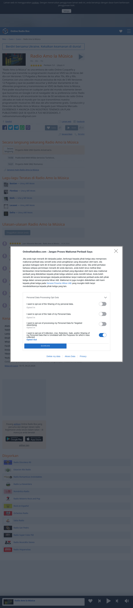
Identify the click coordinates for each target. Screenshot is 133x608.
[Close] (117, 252)
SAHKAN (45, 346)
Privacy (83, 356)
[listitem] (66, 297)
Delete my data (53, 356)
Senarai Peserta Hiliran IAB (59, 283)
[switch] (102, 304)
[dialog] (66, 304)
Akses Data (70, 356)
